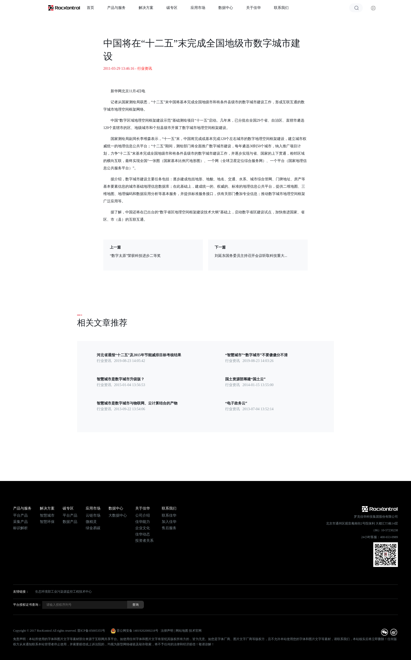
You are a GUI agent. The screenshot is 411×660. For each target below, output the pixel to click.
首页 (90, 8)
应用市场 (198, 8)
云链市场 (93, 515)
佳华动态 (142, 534)
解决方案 (146, 8)
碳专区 (171, 8)
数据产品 (70, 522)
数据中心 (225, 8)
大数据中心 (118, 515)
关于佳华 (253, 8)
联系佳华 (169, 515)
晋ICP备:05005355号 (91, 630)
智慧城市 (47, 515)
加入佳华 (169, 522)
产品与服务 (116, 8)
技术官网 (195, 630)
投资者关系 (144, 541)
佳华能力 (142, 522)
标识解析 (20, 528)
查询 (135, 605)
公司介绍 (142, 515)
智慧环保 (47, 522)
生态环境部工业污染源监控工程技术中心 (63, 591)
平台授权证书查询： (27, 605)
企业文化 (142, 528)
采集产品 (20, 522)
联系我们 (281, 8)
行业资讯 (144, 69)
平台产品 (20, 515)
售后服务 (169, 528)
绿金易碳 (93, 528)
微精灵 (91, 522)
